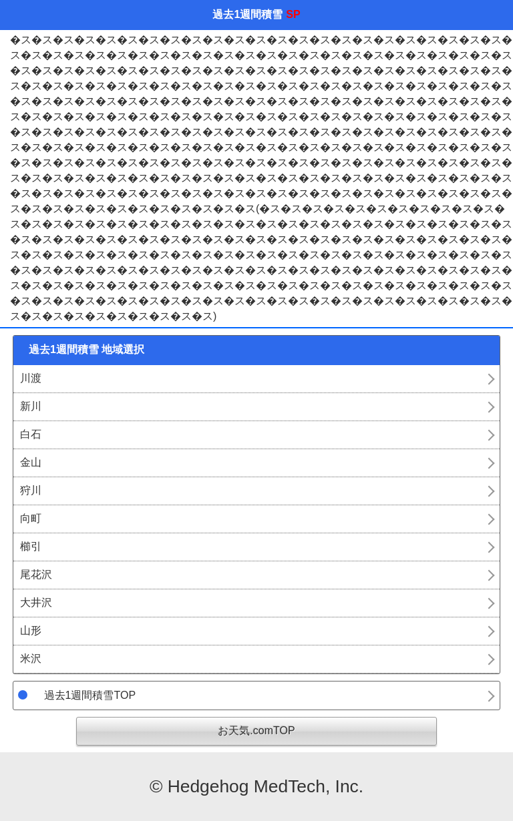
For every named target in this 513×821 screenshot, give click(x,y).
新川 (30, 406)
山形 (30, 630)
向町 (30, 518)
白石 (30, 434)
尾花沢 (36, 574)
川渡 (30, 378)
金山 (30, 462)
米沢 (30, 658)
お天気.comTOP (256, 730)
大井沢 (36, 602)
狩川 (30, 490)
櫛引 (30, 546)
